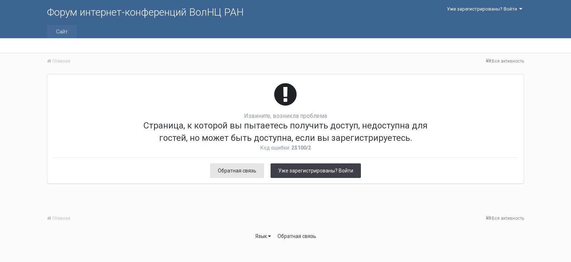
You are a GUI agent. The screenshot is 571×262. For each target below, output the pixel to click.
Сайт (62, 32)
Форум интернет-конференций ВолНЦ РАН (145, 12)
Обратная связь (237, 171)
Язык (263, 236)
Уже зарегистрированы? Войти (484, 9)
